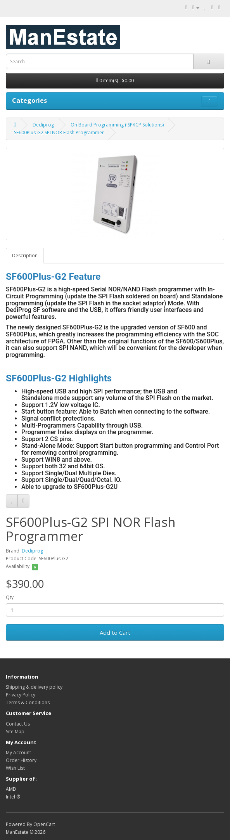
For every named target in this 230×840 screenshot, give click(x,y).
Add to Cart (115, 632)
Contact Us (18, 723)
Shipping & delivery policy (34, 687)
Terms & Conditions (28, 702)
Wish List (15, 768)
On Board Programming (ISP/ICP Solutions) (117, 124)
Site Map (15, 731)
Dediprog (43, 124)
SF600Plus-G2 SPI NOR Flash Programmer (59, 132)
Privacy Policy (20, 694)
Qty (10, 597)
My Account (18, 752)
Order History (21, 760)
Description (25, 255)
